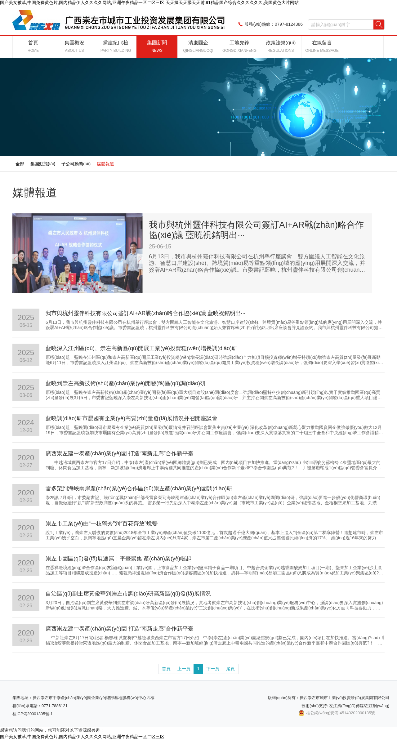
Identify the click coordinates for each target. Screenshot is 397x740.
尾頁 (230, 668)
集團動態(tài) (42, 163)
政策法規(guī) (281, 46)
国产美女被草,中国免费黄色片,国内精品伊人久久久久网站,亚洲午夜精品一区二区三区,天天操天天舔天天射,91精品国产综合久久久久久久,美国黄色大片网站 (149, 2)
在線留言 (321, 46)
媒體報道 (105, 163)
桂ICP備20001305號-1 (32, 713)
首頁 (33, 46)
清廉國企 (198, 46)
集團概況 (74, 46)
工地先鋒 (239, 46)
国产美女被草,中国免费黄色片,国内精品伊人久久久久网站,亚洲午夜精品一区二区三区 (82, 736)
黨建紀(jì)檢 (115, 46)
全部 (20, 163)
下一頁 (212, 668)
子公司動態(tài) (76, 163)
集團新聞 (157, 46)
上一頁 (183, 668)
